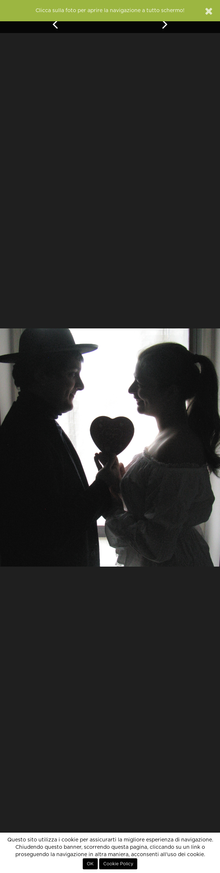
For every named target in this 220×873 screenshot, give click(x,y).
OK (90, 864)
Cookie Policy (118, 864)
